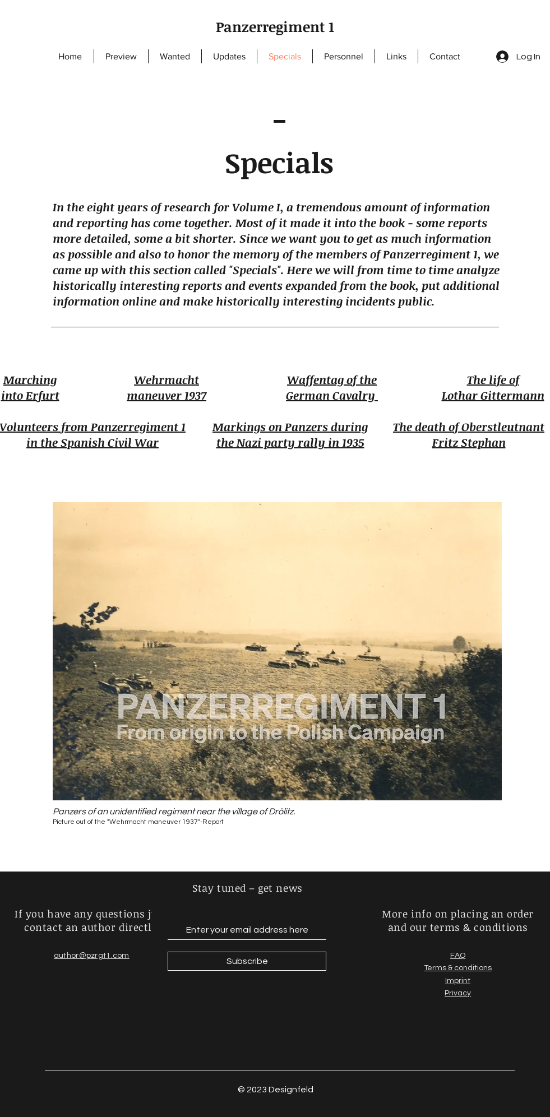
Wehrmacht (166, 379)
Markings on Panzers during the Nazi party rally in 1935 (290, 434)
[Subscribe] (247, 961)
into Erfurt (30, 395)
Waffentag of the (332, 379)
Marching (30, 379)
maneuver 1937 (166, 395)
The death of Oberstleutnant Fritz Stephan (468, 434)
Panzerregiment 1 (275, 26)
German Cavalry (332, 395)
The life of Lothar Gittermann (493, 387)
